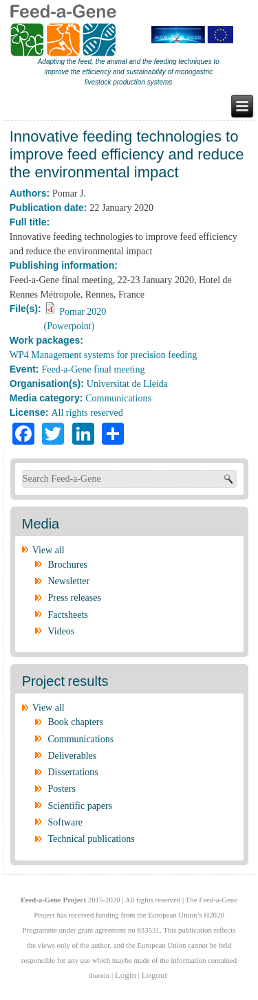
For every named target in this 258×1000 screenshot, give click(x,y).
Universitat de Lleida (127, 384)
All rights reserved (86, 413)
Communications (118, 398)
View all (48, 550)
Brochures (68, 564)
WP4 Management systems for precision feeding (103, 355)
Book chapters (75, 722)
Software (65, 822)
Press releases (74, 597)
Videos (61, 631)
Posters (62, 789)
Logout (155, 975)
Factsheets (68, 615)
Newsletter (69, 581)
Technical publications (91, 839)
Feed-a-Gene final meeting (92, 369)
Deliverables (72, 756)
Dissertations (73, 772)
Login (125, 975)
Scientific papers (80, 806)
